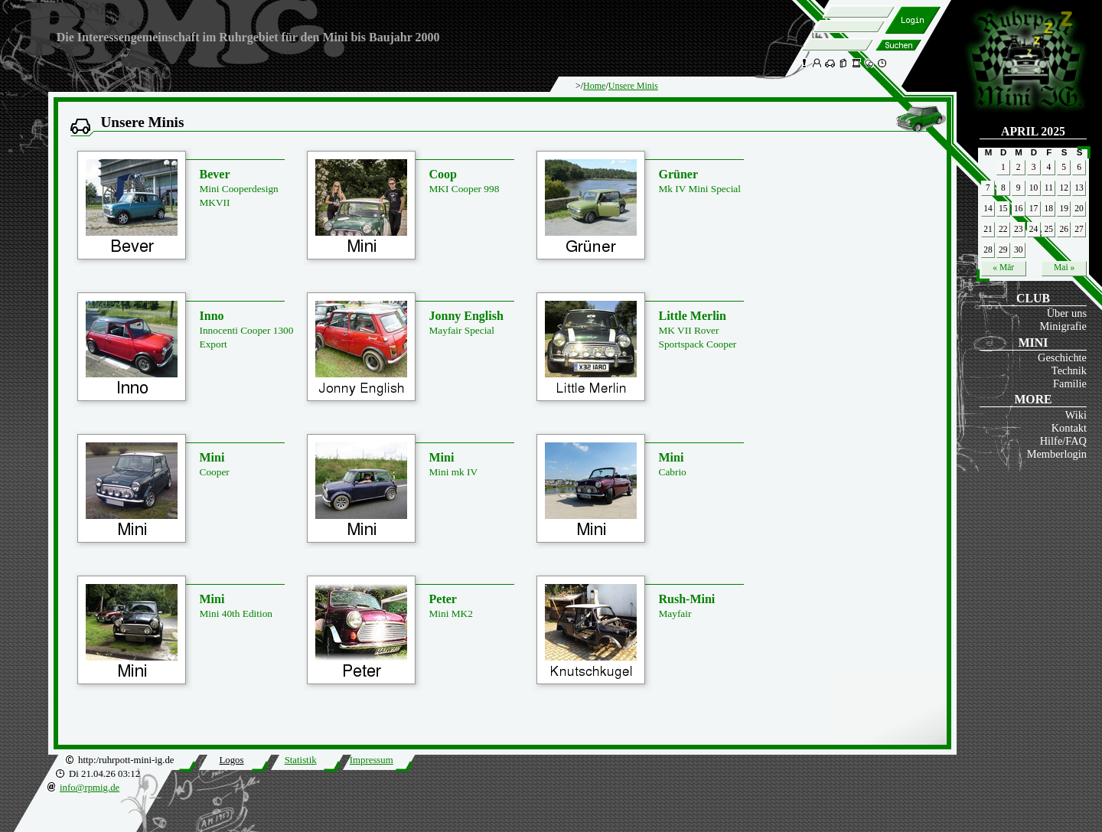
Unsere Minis (633, 85)
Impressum (371, 760)
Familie (1070, 383)
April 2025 (1033, 131)
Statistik (301, 760)
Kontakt (1069, 428)
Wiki (1076, 415)
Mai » (1064, 267)
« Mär (1003, 267)
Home (594, 85)
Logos (231, 760)
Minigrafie (1063, 326)
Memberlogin (1057, 454)
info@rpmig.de (89, 787)
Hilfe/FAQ (1063, 441)
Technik (1069, 370)
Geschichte (1062, 357)
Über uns (1067, 313)
